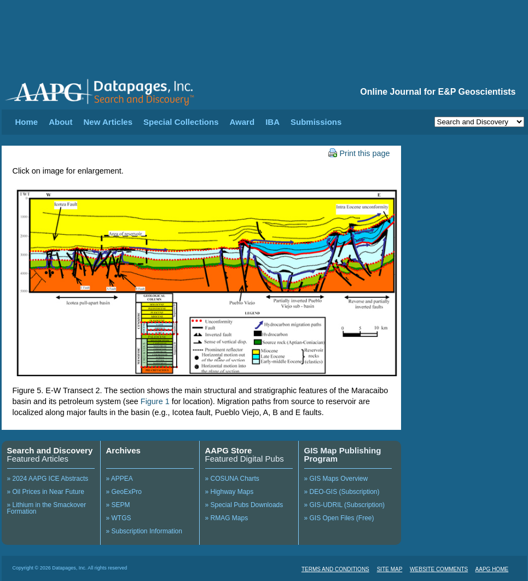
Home (26, 121)
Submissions (316, 121)
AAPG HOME (492, 569)
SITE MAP (390, 569)
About (60, 121)
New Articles (108, 121)
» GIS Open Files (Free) (339, 518)
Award (242, 121)
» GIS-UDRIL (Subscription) (344, 505)
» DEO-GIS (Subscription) (342, 492)
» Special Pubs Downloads (244, 505)
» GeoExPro (124, 492)
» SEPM (118, 505)
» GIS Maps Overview (336, 478)
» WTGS (118, 518)
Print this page (359, 153)
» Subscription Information (144, 531)
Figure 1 (155, 401)
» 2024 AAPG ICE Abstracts (48, 478)
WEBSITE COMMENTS (439, 569)
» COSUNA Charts (232, 478)
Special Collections (181, 121)
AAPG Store (228, 450)
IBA (272, 121)
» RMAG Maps (226, 518)
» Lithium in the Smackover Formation (46, 508)
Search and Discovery (50, 450)
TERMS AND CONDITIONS (335, 569)
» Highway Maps (229, 492)
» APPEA (119, 478)
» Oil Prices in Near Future (45, 492)
